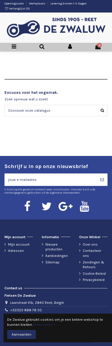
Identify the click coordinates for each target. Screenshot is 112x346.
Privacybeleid (94, 280)
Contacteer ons (92, 253)
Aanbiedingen (56, 256)
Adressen (16, 251)
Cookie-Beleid (94, 273)
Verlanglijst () (17, 8)
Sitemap (52, 262)
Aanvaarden (21, 334)
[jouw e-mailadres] (50, 179)
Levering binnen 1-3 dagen (68, 3)
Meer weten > (44, 325)
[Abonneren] (102, 179)
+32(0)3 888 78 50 (26, 310)
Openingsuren (14, 3)
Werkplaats (37, 3)
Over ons (90, 244)
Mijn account (19, 244)
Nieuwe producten (53, 247)
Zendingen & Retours (93, 264)
